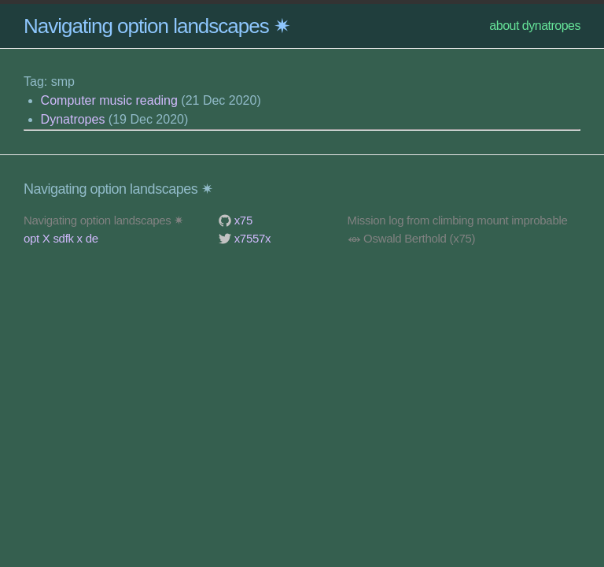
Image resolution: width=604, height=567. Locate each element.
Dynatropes (73, 119)
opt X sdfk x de (61, 238)
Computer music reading (109, 100)
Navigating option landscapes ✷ (157, 26)
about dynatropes (534, 25)
